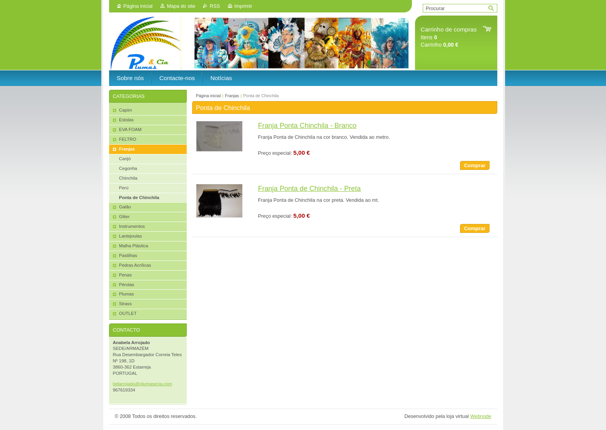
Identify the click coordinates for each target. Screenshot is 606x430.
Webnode (480, 416)
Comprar (475, 165)
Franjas (232, 95)
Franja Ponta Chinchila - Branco (307, 125)
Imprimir (243, 6)
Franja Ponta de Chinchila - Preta (309, 188)
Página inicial (138, 6)
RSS (215, 6)
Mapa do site (181, 6)
